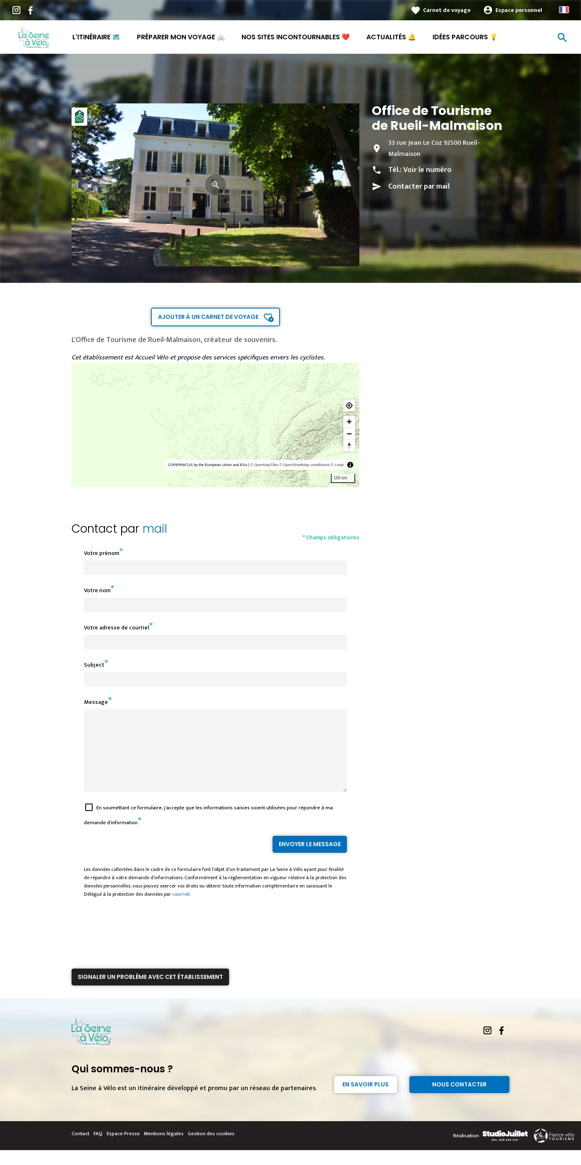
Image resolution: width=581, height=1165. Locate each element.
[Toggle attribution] (350, 465)
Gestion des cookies (211, 1148)
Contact (80, 1148)
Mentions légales (164, 1148)
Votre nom (97, 590)
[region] (216, 425)
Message (96, 702)
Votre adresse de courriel (116, 627)
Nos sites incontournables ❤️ (295, 37)
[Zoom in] (349, 422)
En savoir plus (365, 1099)
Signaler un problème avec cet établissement (150, 992)
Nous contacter (459, 1099)
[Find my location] (349, 405)
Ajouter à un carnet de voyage (208, 317)
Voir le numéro (427, 170)
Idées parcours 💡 (465, 37)
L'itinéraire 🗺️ (96, 37)
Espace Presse (123, 1148)
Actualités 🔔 (391, 37)
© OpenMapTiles (264, 465)
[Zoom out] (349, 434)
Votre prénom (101, 553)
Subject (94, 665)
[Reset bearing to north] (349, 446)
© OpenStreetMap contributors (304, 465)
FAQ (98, 1148)
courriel (180, 909)
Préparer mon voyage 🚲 (181, 37)
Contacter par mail (418, 186)
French (564, 10)
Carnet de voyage (447, 10)
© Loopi (337, 465)
